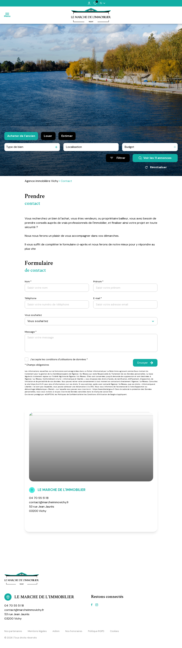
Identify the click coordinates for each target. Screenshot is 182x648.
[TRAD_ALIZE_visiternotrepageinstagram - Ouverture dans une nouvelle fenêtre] (96, 604)
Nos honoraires (73, 631)
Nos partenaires (13, 631)
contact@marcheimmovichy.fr (49, 502)
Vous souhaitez (33, 315)
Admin (56, 631)
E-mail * (97, 298)
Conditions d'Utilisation (97, 394)
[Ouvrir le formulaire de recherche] (118, 158)
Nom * (28, 281)
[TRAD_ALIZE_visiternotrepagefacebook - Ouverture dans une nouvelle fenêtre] (91, 604)
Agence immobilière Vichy (41, 181)
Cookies (114, 631)
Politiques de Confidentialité (70, 394)
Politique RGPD (96, 631)
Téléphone (30, 298)
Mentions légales (37, 631)
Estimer (67, 136)
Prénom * (98, 281)
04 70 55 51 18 (39, 498)
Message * (30, 331)
